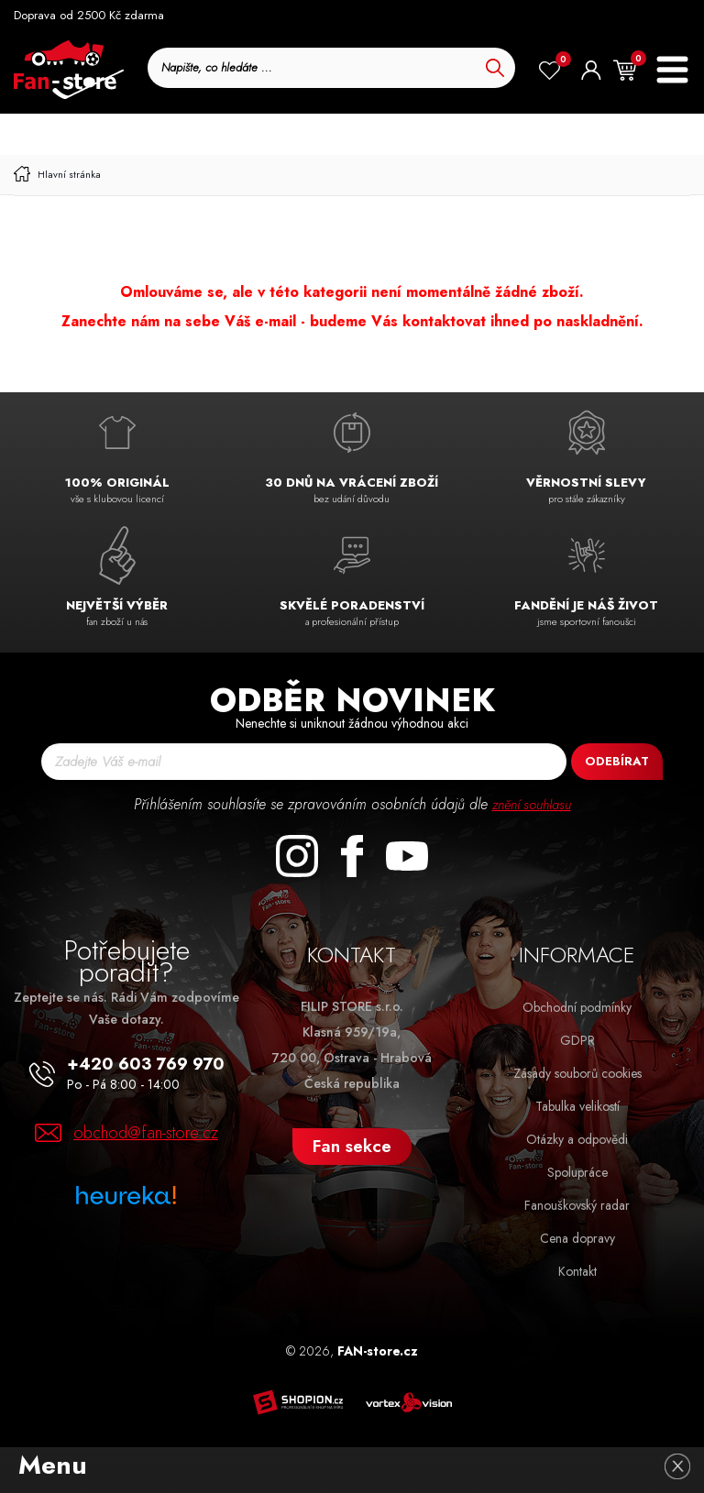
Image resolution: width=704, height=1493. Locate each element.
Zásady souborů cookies (577, 1073)
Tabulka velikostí (577, 1106)
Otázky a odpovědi (577, 1139)
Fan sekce (352, 1146)
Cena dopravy (577, 1238)
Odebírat (617, 761)
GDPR (577, 1040)
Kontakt (577, 1271)
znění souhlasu (531, 804)
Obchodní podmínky (577, 1007)
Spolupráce (577, 1172)
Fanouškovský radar (577, 1205)
